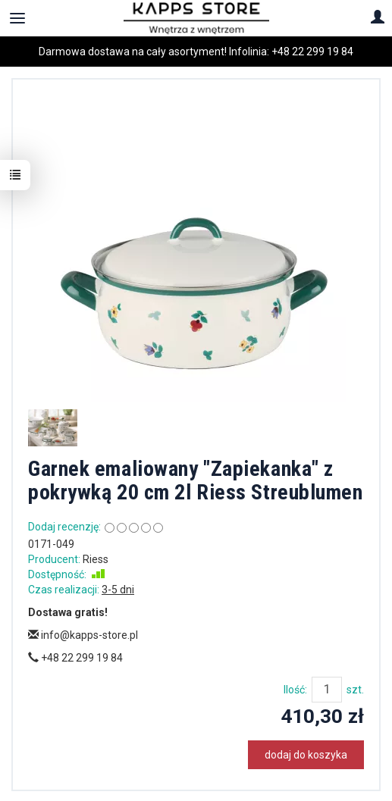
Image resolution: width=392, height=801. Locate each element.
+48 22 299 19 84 (312, 51)
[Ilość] (327, 689)
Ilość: (295, 690)
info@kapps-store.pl (83, 635)
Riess (95, 559)
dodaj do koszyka (306, 755)
